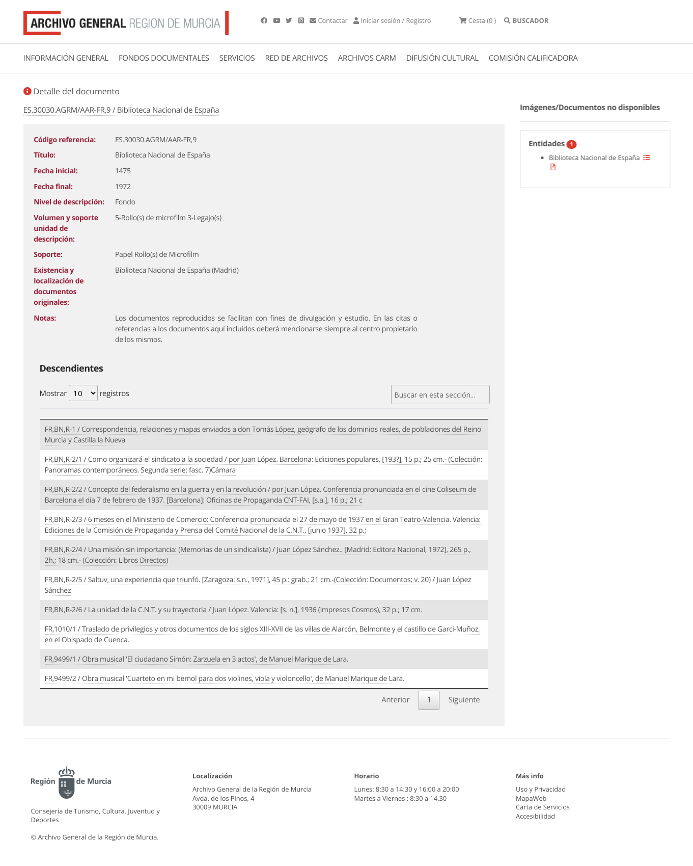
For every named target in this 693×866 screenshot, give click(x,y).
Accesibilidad (535, 816)
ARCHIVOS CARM (367, 58)
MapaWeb (531, 798)
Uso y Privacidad (541, 789)
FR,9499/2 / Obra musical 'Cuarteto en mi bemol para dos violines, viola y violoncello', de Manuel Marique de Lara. (225, 679)
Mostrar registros (84, 393)
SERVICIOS (237, 58)
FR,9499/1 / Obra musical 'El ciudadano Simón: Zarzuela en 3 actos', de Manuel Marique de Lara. (197, 659)
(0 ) (477, 20)
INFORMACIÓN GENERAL (65, 58)
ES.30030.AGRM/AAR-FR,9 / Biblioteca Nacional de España (121, 110)
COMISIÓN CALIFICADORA (533, 58)
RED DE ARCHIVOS (296, 58)
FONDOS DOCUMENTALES (164, 58)
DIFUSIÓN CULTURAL (442, 58)
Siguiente (464, 700)
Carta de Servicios (543, 806)
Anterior (395, 700)
